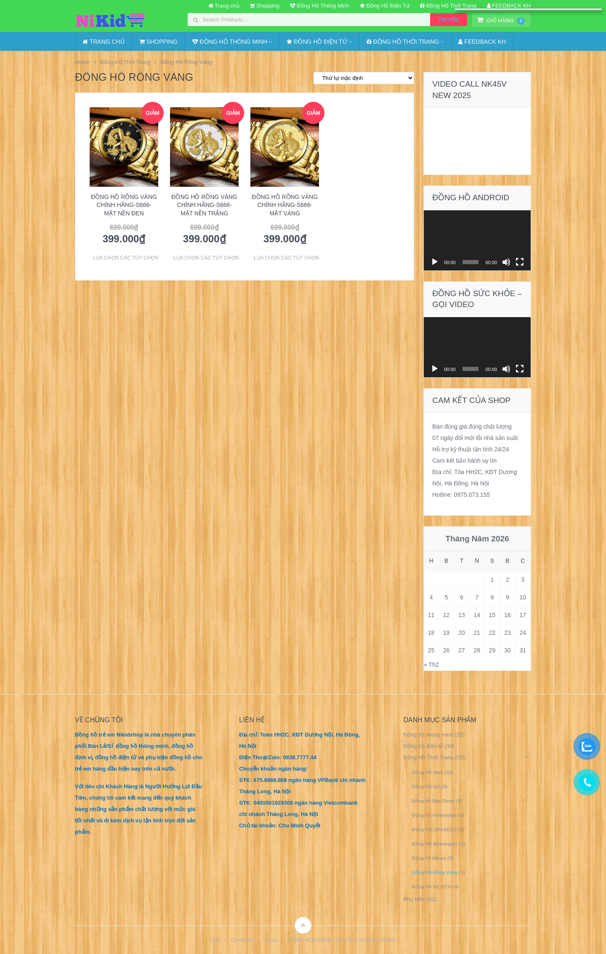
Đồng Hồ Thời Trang (448, 5)
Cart (215, 940)
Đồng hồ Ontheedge (434, 815)
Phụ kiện (414, 899)
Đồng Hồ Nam (427, 772)
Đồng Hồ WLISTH (432, 886)
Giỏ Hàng (501, 20)
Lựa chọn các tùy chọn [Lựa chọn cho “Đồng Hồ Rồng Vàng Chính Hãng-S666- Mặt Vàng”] (286, 258)
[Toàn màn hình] (520, 262)
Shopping (264, 5)
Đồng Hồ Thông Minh (320, 5)
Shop (270, 940)
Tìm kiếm (449, 19)
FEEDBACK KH (509, 5)
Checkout (242, 940)
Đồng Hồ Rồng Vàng (434, 872)
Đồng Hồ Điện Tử (385, 5)
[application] (477, 240)
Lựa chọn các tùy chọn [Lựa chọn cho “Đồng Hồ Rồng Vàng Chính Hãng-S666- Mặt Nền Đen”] (125, 258)
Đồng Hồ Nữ (426, 786)
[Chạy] (435, 262)
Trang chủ (223, 5)
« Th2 (431, 664)
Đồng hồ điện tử (423, 746)
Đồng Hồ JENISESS (434, 829)
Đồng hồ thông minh (428, 734)
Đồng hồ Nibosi (429, 858)
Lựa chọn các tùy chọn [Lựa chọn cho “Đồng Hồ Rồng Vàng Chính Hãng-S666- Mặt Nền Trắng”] (206, 258)
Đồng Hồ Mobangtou (434, 843)
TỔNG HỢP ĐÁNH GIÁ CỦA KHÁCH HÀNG (341, 940)
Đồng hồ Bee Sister (433, 800)
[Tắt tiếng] (506, 262)
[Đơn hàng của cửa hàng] (364, 78)
